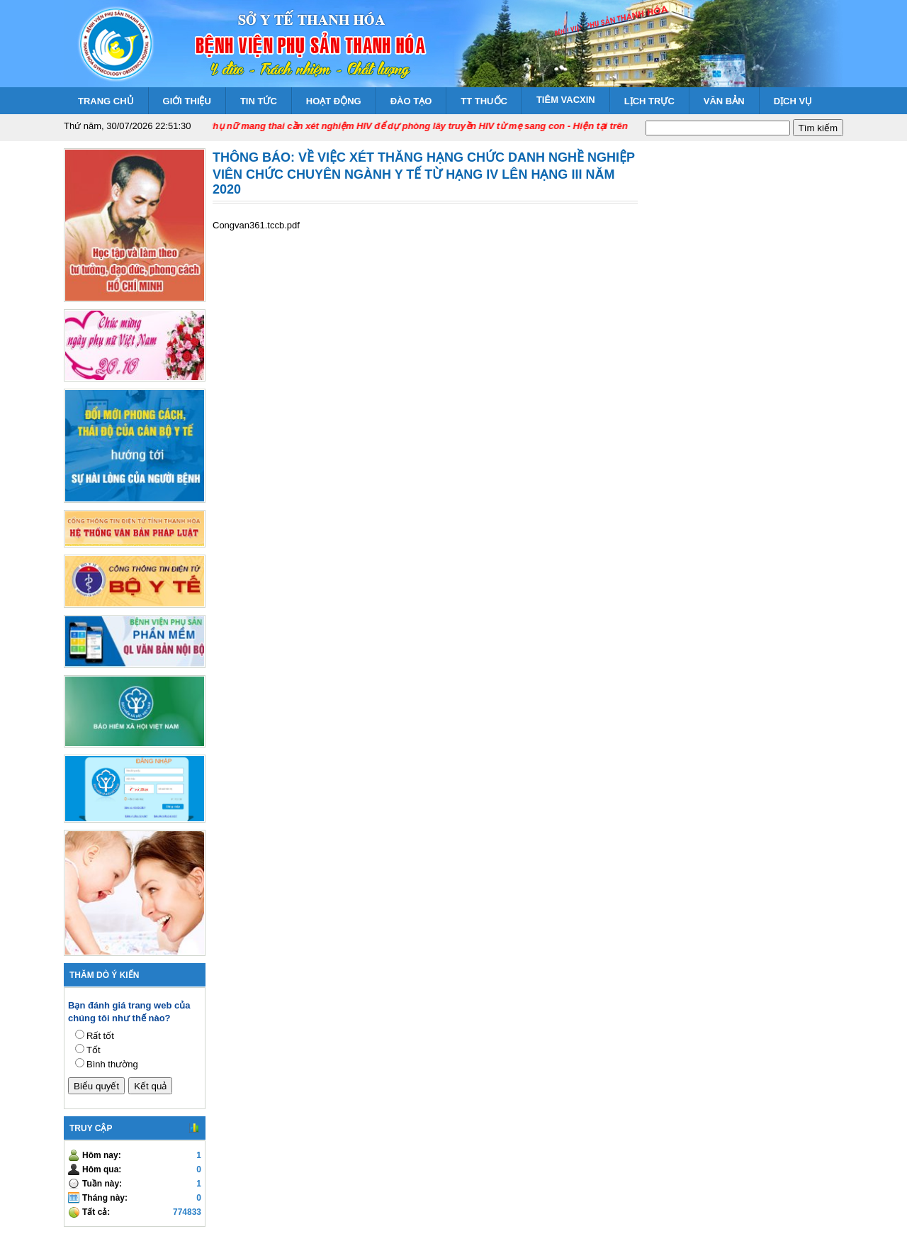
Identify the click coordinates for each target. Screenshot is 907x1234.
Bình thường (112, 1064)
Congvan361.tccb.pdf (256, 225)
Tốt (93, 1050)
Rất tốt (100, 1035)
